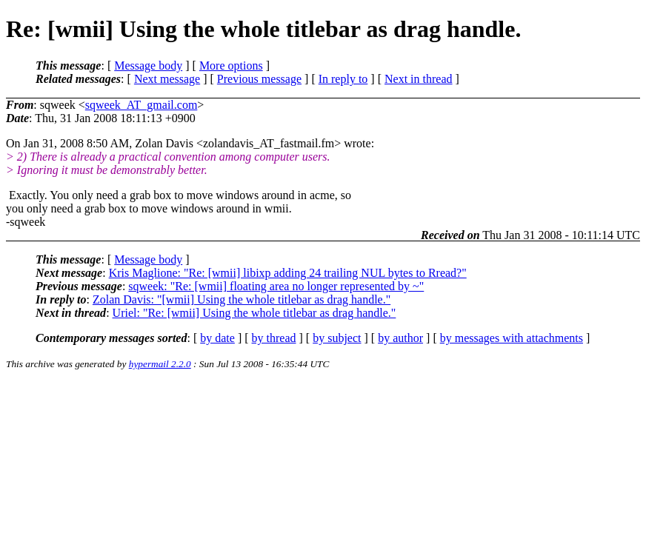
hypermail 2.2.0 (160, 363)
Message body (148, 65)
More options (231, 65)
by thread (274, 338)
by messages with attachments (511, 338)
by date (217, 338)
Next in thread (418, 79)
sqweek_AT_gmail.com (141, 104)
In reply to (343, 79)
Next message (167, 79)
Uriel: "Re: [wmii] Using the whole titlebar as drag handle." (254, 312)
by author (400, 338)
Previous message (259, 79)
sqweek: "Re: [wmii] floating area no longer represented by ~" (276, 286)
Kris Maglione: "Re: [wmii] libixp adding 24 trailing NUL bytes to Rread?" (288, 272)
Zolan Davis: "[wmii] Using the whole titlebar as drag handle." (241, 299)
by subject (337, 338)
